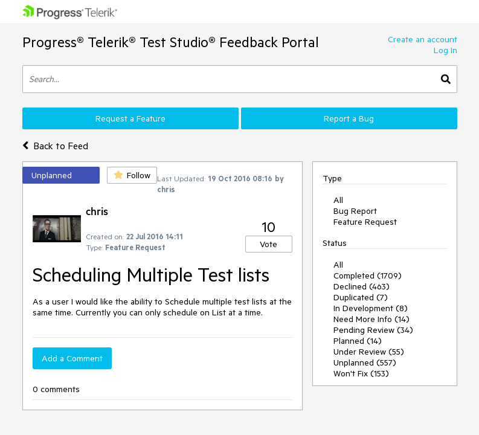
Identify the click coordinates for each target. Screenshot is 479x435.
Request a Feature (130, 118)
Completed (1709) (367, 275)
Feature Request (365, 221)
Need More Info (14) (371, 319)
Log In (445, 50)
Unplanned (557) (364, 362)
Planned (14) (357, 340)
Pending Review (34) (373, 329)
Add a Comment (72, 358)
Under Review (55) (368, 351)
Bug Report (355, 210)
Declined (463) (361, 286)
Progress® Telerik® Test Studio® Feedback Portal (170, 42)
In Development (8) (370, 308)
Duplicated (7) (360, 297)
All (338, 200)
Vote (268, 244)
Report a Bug (349, 118)
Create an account (422, 39)
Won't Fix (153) (361, 373)
